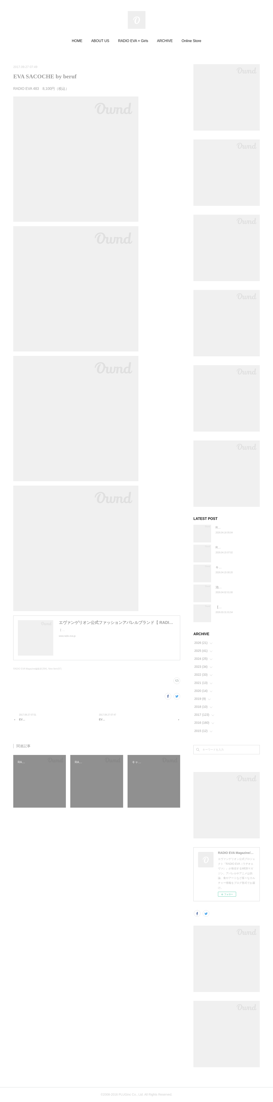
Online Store (191, 41)
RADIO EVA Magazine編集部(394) (30, 669)
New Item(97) (54, 669)
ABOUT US (100, 41)
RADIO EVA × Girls (133, 41)
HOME (77, 41)
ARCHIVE (165, 41)
